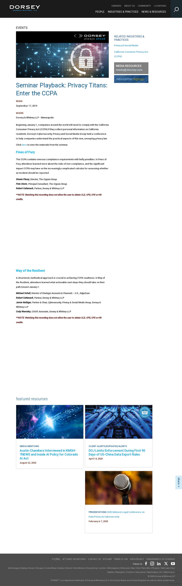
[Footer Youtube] (172, 563)
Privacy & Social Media (126, 45)
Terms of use (121, 559)
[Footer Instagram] (152, 563)
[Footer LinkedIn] (159, 563)
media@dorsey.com (129, 70)
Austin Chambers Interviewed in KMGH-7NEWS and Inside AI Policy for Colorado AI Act (49, 454)
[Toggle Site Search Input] (176, 9)
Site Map (107, 559)
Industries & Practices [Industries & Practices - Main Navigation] (123, 11)
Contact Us (94, 559)
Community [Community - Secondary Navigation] (144, 5)
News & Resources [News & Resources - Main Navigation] (154, 11)
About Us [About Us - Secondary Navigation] (129, 5)
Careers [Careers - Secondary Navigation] (116, 5)
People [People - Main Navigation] (100, 11)
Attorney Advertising (74, 559)
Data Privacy (137, 559)
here (24, 144)
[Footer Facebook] (146, 563)
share (178, 481)
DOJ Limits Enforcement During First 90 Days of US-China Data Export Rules (117, 452)
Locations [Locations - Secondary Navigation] (160, 5)
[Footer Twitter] (166, 563)
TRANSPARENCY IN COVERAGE (160, 559)
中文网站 (56, 559)
